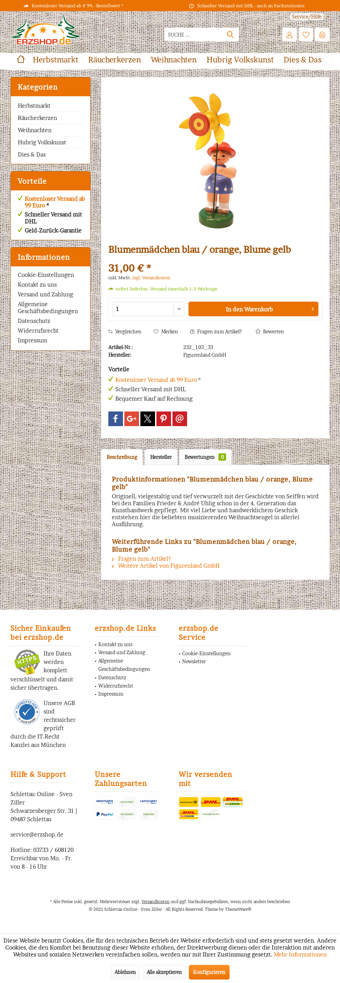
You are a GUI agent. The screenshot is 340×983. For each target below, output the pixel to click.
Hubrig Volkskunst (42, 142)
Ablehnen (125, 972)
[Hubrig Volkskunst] (240, 60)
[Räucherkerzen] (114, 60)
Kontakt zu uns (37, 284)
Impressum (32, 340)
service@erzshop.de (36, 834)
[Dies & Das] (302, 60)
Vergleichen (124, 331)
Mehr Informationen (300, 954)
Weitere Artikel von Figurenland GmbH (166, 565)
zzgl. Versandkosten (151, 277)
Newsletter (194, 661)
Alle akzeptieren (164, 972)
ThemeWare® (238, 909)
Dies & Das (32, 154)
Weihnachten (35, 130)
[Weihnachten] (174, 60)
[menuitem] (307, 16)
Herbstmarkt (34, 105)
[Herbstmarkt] (55, 60)
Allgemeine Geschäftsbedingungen (48, 308)
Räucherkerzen (37, 117)
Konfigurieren (209, 972)
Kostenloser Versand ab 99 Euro (55, 202)
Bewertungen (205, 457)
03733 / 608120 (53, 849)
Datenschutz (34, 320)
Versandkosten (155, 901)
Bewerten (269, 331)
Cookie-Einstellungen (46, 274)
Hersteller (161, 457)
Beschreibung (122, 457)
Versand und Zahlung (45, 294)
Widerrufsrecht (38, 330)
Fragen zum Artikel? (216, 331)
